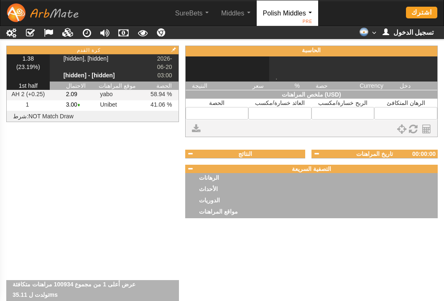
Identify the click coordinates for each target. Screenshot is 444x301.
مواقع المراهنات (218, 211)
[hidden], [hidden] (86, 58)
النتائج (245, 153)
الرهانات (209, 177)
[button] (367, 34)
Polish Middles (288, 18)
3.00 (71, 104)
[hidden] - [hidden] (89, 75)
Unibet (108, 104)
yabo (106, 94)
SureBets (192, 13)
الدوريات (209, 200)
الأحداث (208, 189)
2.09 (71, 94)
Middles (235, 13)
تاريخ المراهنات (374, 153)
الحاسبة (311, 50)
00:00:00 (424, 153)
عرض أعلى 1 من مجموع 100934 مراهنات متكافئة (74, 294)
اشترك (421, 12)
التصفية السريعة (311, 169)
